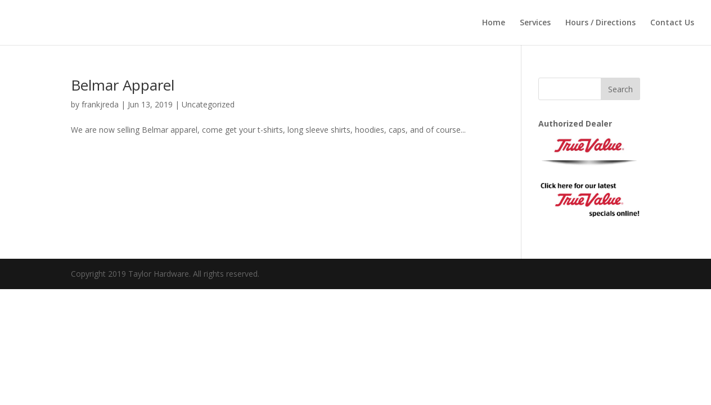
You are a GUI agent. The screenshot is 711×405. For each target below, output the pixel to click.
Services (535, 23)
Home (493, 23)
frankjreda (100, 104)
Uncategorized (208, 104)
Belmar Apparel (122, 85)
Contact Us (672, 23)
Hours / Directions (600, 23)
